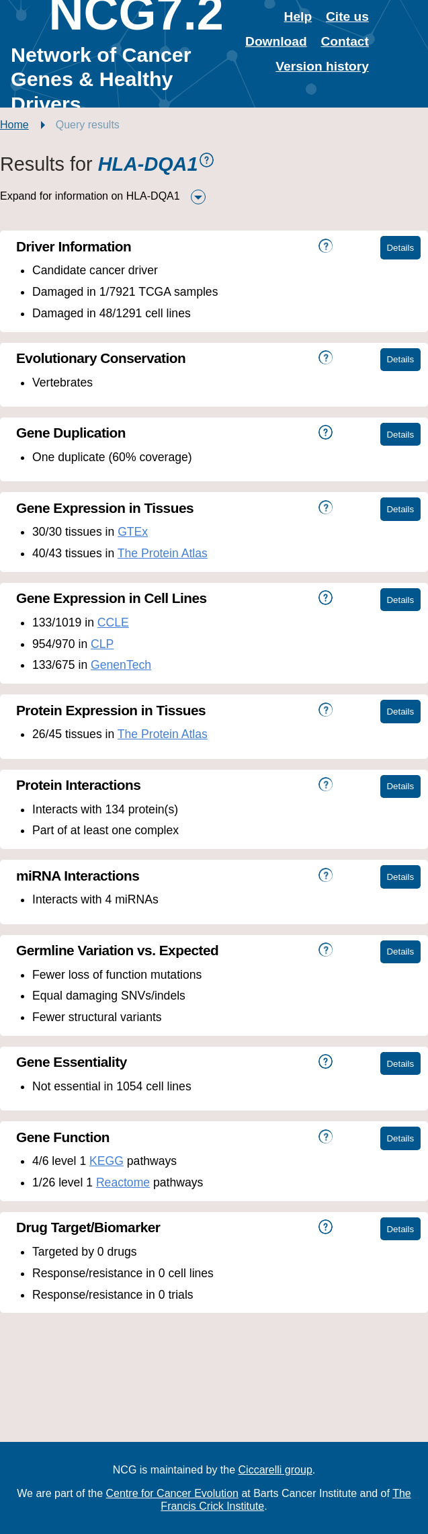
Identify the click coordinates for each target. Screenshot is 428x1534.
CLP (102, 644)
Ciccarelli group (275, 1470)
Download (276, 41)
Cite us (347, 16)
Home (14, 124)
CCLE (113, 622)
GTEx (133, 531)
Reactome (123, 1182)
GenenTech (121, 665)
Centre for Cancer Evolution (172, 1493)
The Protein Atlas (163, 553)
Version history (322, 66)
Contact (345, 41)
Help (298, 16)
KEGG (106, 1161)
